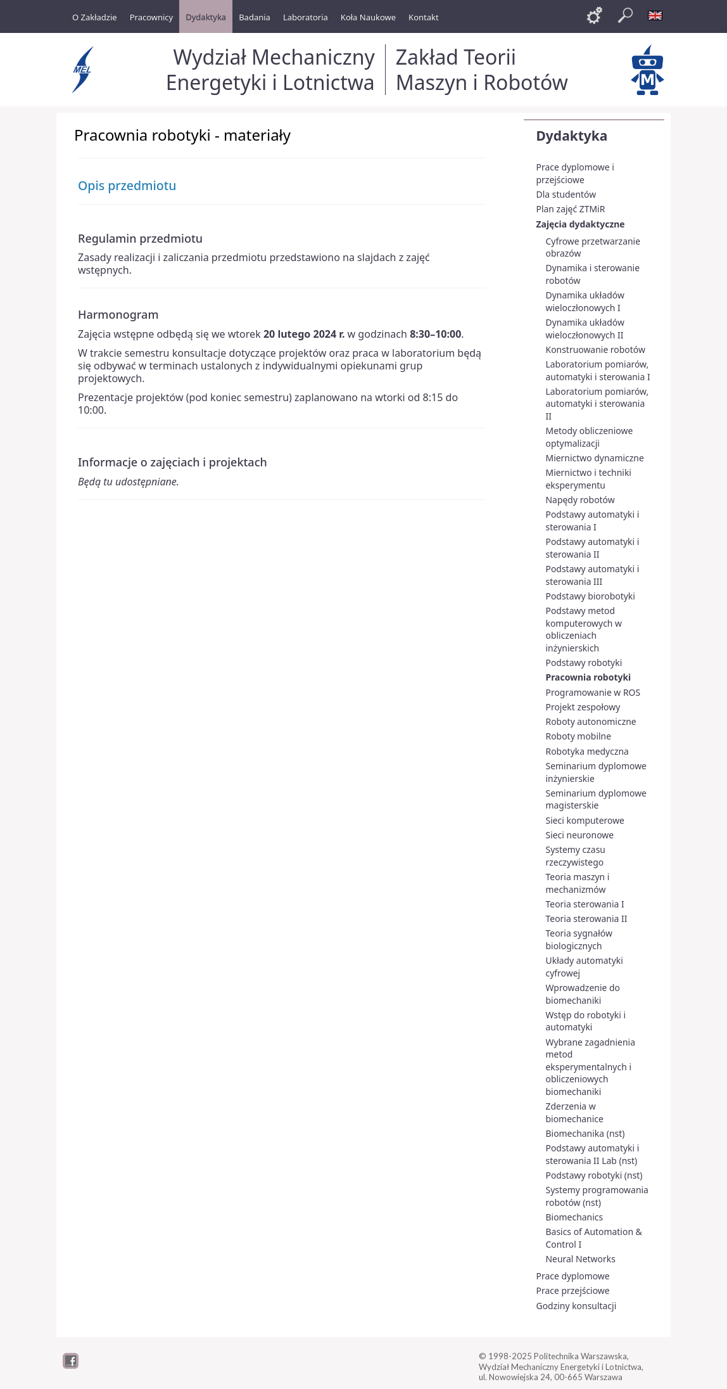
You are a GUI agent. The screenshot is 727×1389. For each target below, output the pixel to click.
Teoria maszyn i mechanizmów (578, 883)
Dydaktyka (572, 135)
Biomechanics (575, 1217)
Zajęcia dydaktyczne (580, 224)
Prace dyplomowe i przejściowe (575, 173)
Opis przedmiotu (127, 185)
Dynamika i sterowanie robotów (593, 274)
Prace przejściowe (573, 1290)
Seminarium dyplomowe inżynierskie (596, 772)
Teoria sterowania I (585, 904)
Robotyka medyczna (587, 751)
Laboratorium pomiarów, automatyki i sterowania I (598, 370)
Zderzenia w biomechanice (575, 1112)
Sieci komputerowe (585, 820)
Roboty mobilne (579, 736)
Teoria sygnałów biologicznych (579, 939)
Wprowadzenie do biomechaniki (583, 994)
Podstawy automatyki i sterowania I (593, 520)
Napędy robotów (580, 500)
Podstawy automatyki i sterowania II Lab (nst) (593, 1154)
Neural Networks (581, 1259)
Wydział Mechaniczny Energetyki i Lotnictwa (270, 69)
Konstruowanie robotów (595, 349)
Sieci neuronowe (580, 835)
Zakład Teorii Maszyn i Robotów (482, 69)
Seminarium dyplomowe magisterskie (596, 799)
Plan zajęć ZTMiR (570, 209)
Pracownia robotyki (588, 677)
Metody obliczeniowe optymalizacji (589, 437)
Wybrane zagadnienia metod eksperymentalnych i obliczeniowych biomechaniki (590, 1067)
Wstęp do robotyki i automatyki (586, 1021)
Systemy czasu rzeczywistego (575, 855)
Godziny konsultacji (576, 1306)
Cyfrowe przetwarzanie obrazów (593, 247)
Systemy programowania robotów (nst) (597, 1196)
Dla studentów (566, 194)
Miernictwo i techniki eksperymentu (588, 478)
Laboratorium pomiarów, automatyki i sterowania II (597, 403)
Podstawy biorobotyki (590, 596)
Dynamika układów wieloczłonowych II (585, 328)
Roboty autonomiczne (591, 721)
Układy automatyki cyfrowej (584, 966)
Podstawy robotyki (584, 662)
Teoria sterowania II (587, 918)
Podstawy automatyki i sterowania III (593, 575)
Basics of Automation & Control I (594, 1238)
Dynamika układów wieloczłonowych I (585, 301)
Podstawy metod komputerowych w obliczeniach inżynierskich (584, 629)
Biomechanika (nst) (585, 1133)
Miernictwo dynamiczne (595, 458)
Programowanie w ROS (593, 692)
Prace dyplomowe (573, 1276)
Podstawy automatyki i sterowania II (593, 547)
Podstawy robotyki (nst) (594, 1175)
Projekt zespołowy (583, 707)
